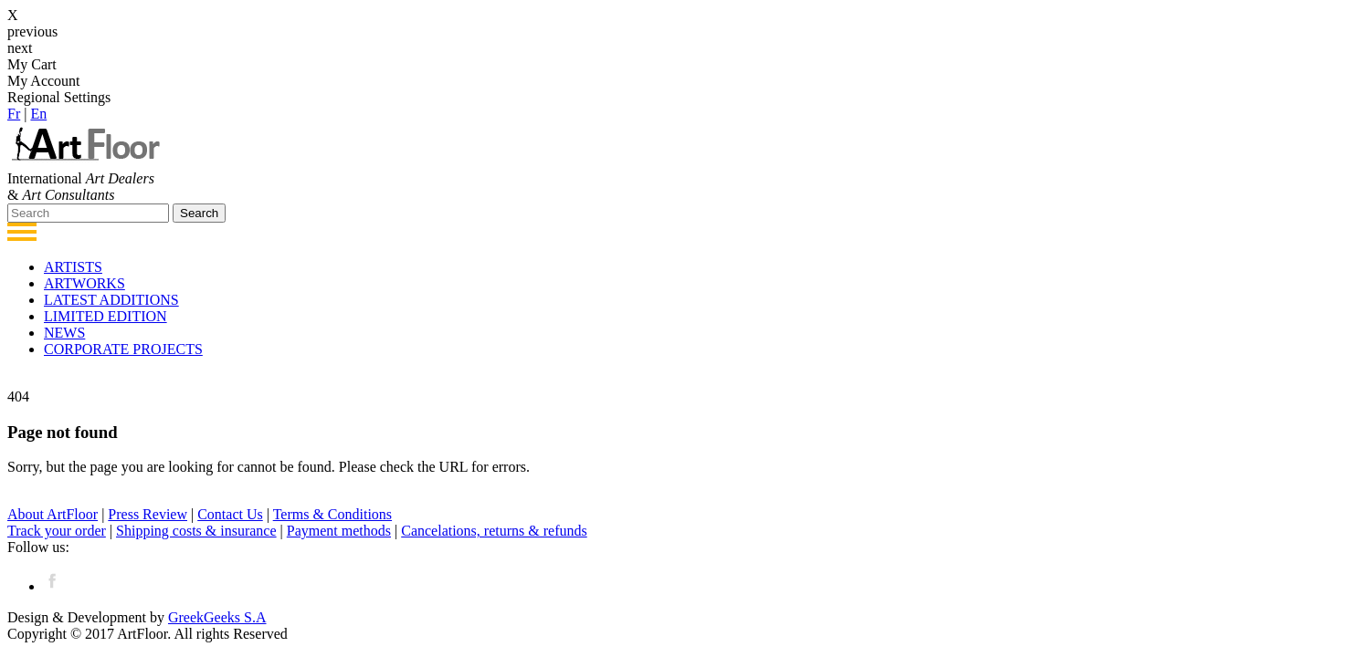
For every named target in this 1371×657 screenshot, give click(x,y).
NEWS (64, 332)
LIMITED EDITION (105, 316)
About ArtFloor (52, 514)
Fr (13, 113)
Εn (38, 113)
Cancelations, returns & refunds (494, 530)
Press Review (147, 514)
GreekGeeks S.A (217, 617)
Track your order (56, 530)
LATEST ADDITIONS (111, 300)
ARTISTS (73, 267)
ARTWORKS (84, 283)
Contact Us (230, 514)
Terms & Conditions (332, 514)
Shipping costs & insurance (196, 530)
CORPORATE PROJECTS (123, 349)
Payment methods (339, 530)
